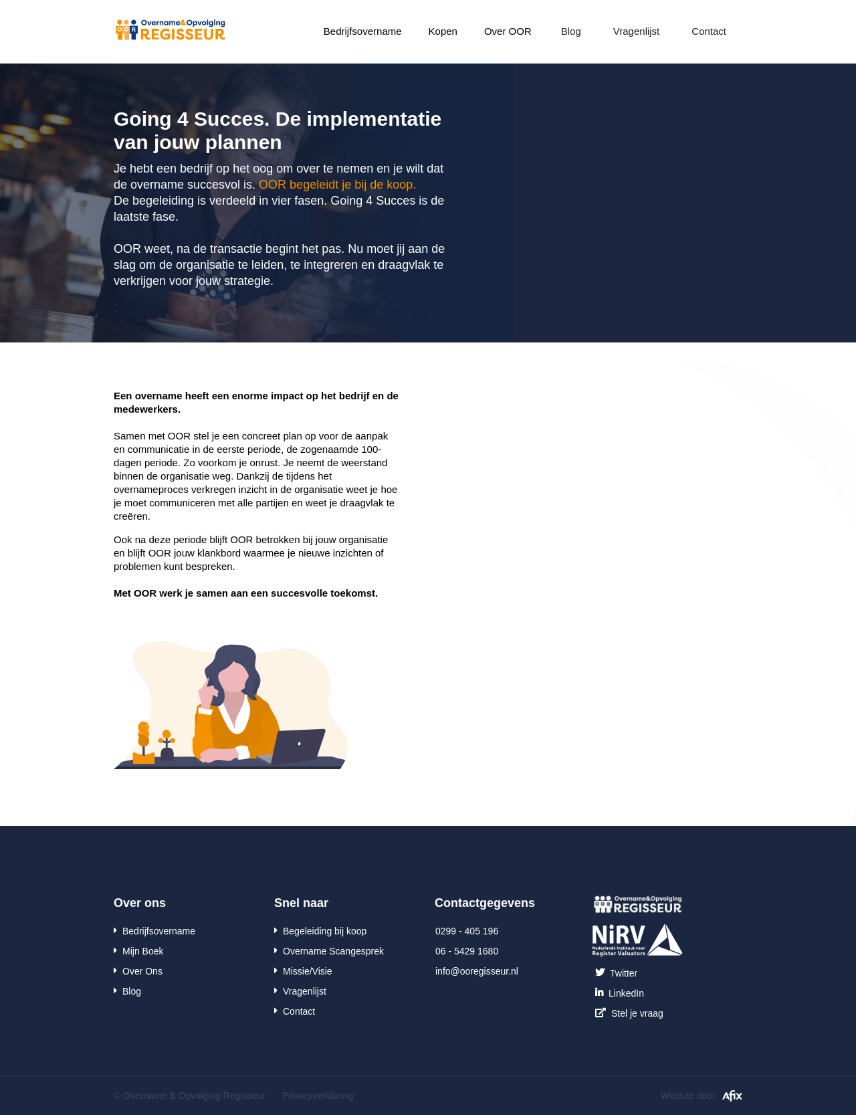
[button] (362, 31)
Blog (571, 31)
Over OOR (508, 31)
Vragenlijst (636, 31)
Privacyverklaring (318, 1095)
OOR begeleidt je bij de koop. (337, 184)
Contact (708, 31)
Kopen (443, 31)
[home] (170, 27)
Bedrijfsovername (363, 31)
